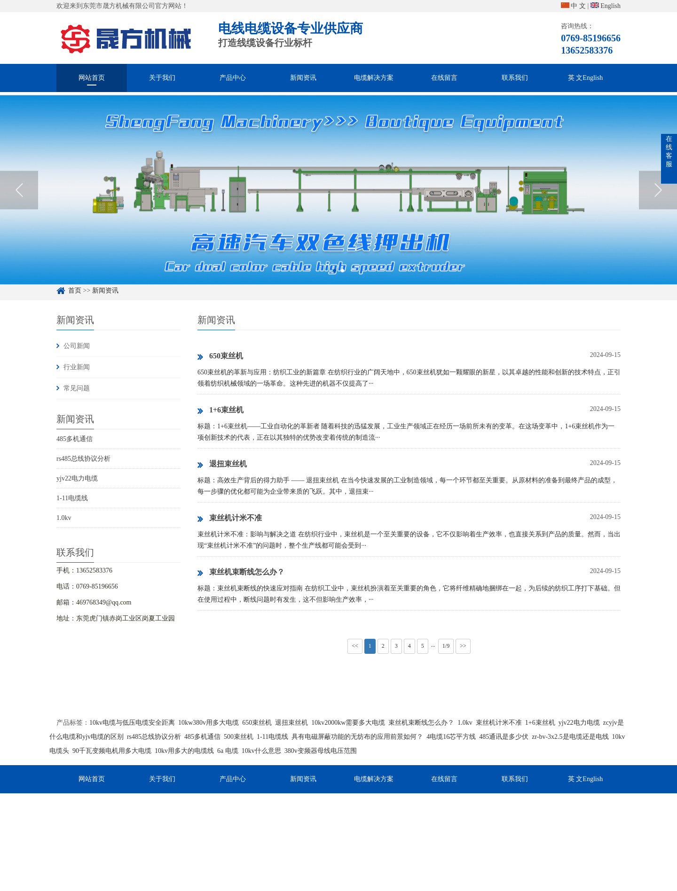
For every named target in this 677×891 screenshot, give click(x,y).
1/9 (445, 646)
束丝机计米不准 (229, 518)
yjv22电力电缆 (77, 478)
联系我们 (515, 77)
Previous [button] (19, 206)
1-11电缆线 (72, 498)
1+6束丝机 (220, 410)
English (605, 5)
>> (463, 646)
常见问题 (76, 388)
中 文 (573, 5)
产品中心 (233, 77)
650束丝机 (220, 356)
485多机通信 (74, 438)
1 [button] (334, 287)
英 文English (585, 77)
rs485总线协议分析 (83, 458)
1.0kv (63, 517)
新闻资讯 (303, 77)
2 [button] (342, 287)
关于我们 (162, 77)
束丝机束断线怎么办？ (240, 572)
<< (355, 646)
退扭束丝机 (222, 464)
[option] (338, 206)
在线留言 (444, 77)
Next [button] (658, 206)
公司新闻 (76, 345)
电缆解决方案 (374, 77)
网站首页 (92, 77)
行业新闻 (76, 367)
